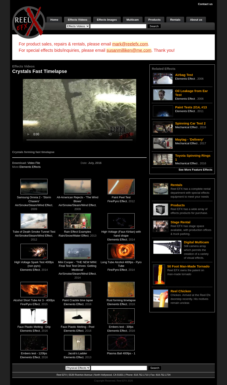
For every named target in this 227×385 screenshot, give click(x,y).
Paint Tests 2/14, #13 (191, 107)
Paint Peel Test (121, 197)
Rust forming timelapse (121, 300)
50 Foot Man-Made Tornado (188, 266)
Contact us (205, 4)
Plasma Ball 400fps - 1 (121, 353)
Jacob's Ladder (77, 353)
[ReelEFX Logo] (28, 22)
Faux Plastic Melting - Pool (77, 326)
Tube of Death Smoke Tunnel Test (34, 231)
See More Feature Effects (195, 169)
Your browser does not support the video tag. (79, 111)
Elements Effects (30, 166)
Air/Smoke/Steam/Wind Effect (33, 205)
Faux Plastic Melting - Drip (34, 326)
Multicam (133, 19)
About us (196, 19)
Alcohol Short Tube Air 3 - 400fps (34, 300)
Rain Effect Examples (77, 231)
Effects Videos (77, 19)
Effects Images (107, 19)
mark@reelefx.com (130, 44)
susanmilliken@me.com (129, 50)
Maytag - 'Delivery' (189, 139)
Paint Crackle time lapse (77, 300)
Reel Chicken (181, 291)
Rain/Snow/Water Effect (73, 235)
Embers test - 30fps (121, 326)
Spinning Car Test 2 (190, 123)
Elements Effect (117, 239)
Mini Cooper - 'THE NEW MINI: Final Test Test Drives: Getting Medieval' (77, 266)
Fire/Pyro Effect (117, 201)
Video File (33, 163)
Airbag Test (184, 75)
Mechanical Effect (186, 127)
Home (54, 19)
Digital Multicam (196, 242)
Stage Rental (180, 222)
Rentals (175, 19)
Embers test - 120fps (34, 353)
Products (154, 19)
